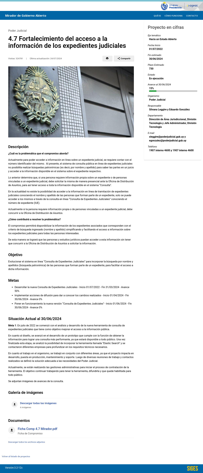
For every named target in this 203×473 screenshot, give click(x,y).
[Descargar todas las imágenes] (71, 403)
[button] (107, 58)
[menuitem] (157, 15)
